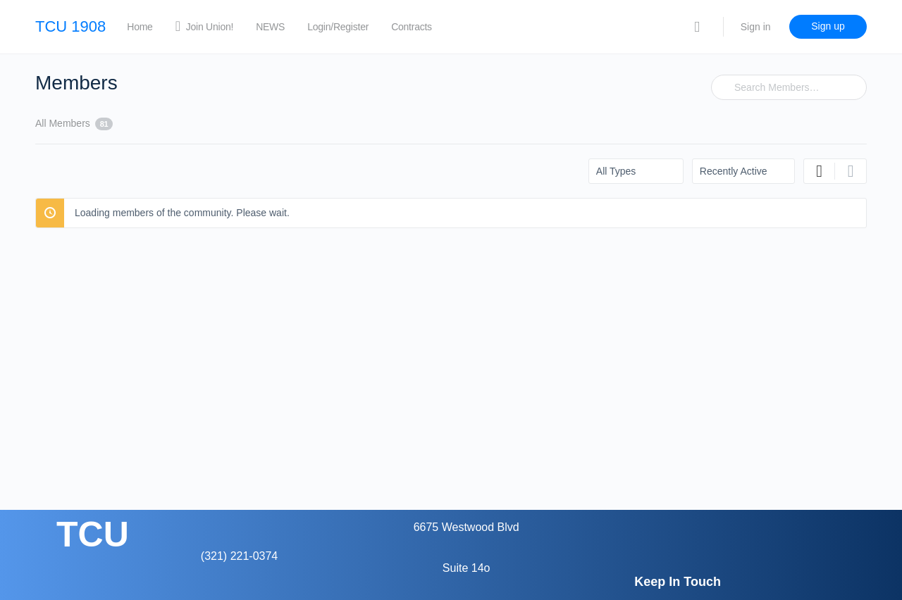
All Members (74, 124)
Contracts (411, 26)
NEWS (270, 26)
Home (139, 26)
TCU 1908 (70, 26)
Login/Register (338, 26)
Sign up (827, 26)
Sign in (756, 26)
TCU (92, 534)
